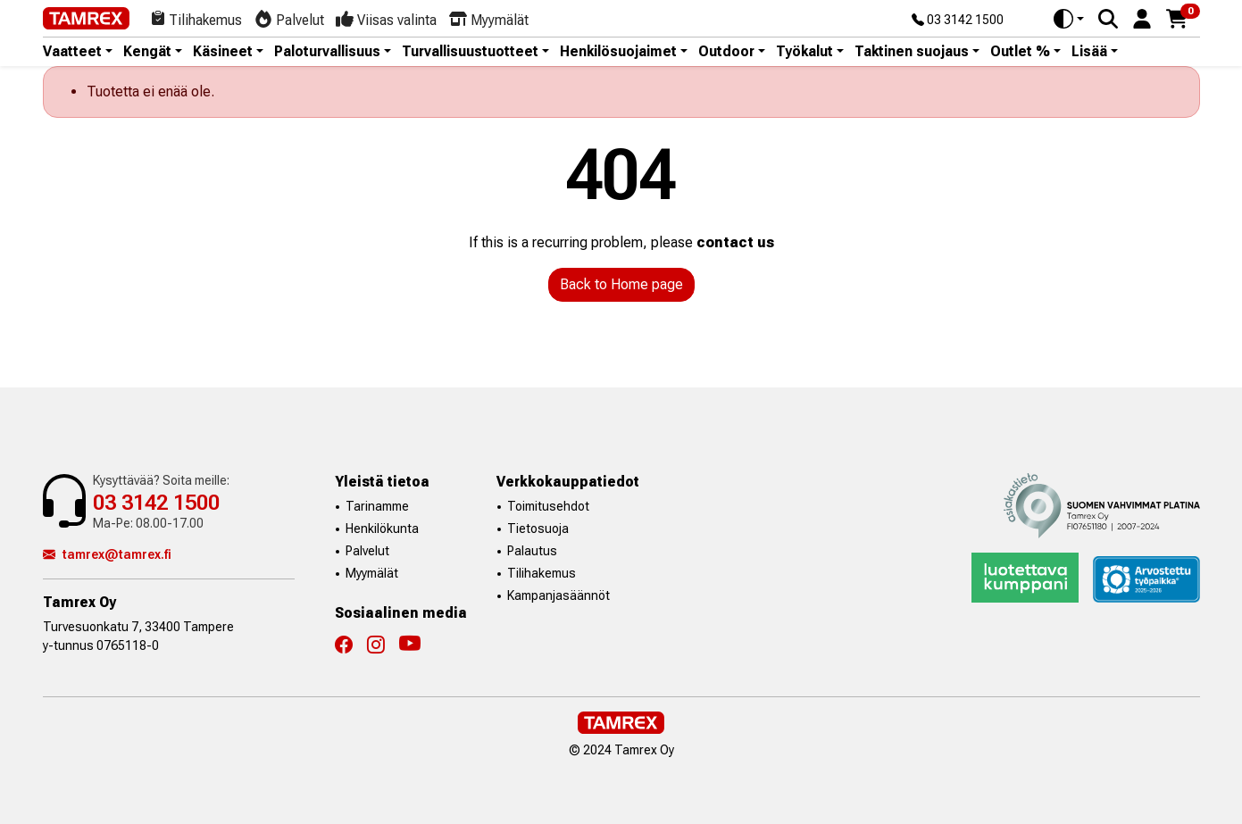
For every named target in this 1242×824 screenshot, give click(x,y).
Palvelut (367, 551)
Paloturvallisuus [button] (327, 52)
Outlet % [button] (1020, 52)
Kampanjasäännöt (558, 595)
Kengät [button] (147, 52)
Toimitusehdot (548, 506)
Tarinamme (377, 506)
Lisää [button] (1089, 52)
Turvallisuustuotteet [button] (470, 52)
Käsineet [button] (223, 52)
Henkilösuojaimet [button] (618, 52)
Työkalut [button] (804, 52)
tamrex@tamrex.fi (107, 554)
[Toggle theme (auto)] (1069, 19)
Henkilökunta (382, 528)
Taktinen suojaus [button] (911, 52)
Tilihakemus (541, 573)
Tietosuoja (538, 528)
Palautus (532, 551)
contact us (735, 242)
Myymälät (372, 573)
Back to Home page (621, 284)
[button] (1142, 17)
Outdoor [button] (726, 52)
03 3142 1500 (958, 20)
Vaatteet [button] (72, 52)
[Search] (1108, 19)
